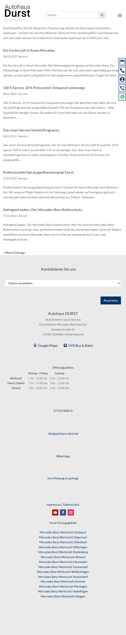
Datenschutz (71, 504)
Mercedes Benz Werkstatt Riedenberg (63, 552)
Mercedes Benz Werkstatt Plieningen (63, 586)
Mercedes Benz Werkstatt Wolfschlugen (63, 571)
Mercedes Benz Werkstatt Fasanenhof (63, 567)
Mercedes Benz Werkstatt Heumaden (63, 562)
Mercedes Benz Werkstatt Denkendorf (63, 576)
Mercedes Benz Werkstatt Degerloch (63, 537)
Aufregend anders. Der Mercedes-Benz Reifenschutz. (43, 209)
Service (23, 56)
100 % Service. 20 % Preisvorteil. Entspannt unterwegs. (44, 88)
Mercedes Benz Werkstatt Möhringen (63, 547)
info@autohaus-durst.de (63, 433)
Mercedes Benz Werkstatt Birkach (63, 557)
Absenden (110, 300)
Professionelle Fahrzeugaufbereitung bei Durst (38, 172)
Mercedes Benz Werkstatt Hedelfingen (63, 591)
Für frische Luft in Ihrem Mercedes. (29, 50)
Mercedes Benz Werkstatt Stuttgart (63, 532)
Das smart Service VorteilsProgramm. (31, 130)
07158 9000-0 (63, 410)
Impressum (54, 504)
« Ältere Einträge (14, 252)
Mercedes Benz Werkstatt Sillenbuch (63, 542)
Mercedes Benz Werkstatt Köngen (63, 596)
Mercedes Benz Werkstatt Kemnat (63, 581)
